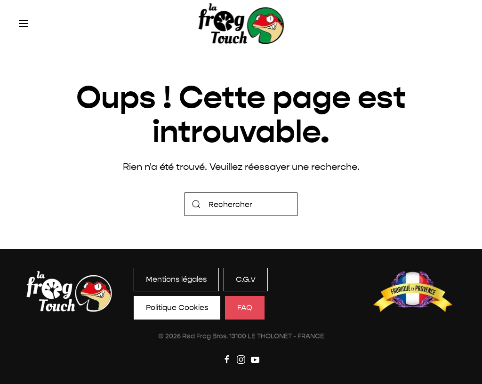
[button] (23, 23)
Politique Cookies (177, 307)
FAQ (244, 307)
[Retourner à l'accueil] (241, 23)
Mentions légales (176, 279)
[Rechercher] (241, 204)
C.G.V (246, 279)
